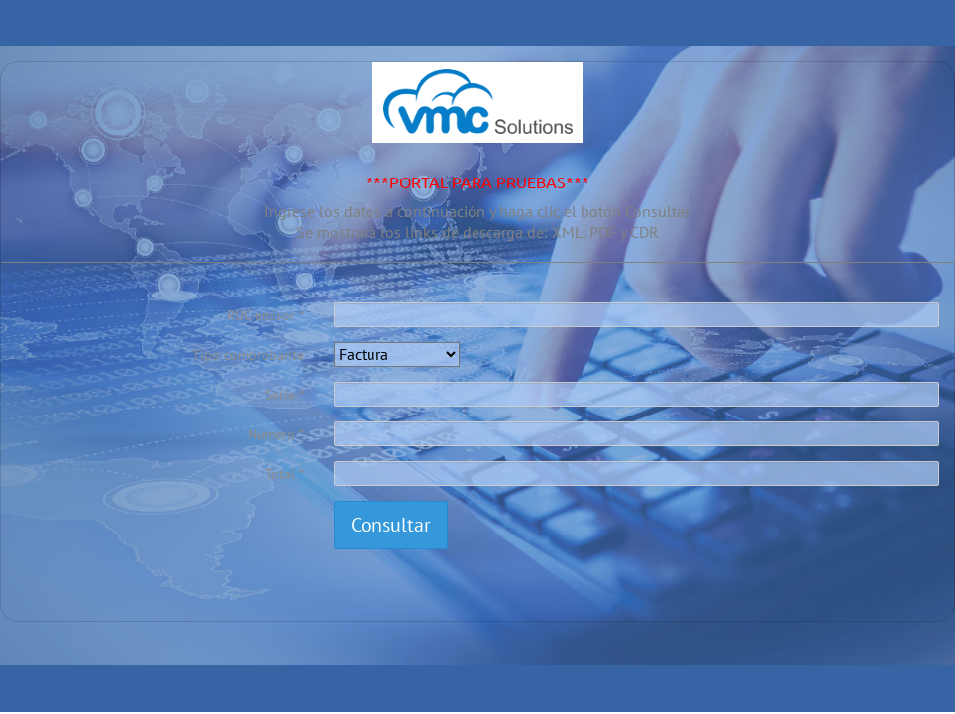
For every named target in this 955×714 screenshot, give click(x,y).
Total (280, 474)
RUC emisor (261, 315)
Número (271, 434)
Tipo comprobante (248, 355)
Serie (280, 395)
